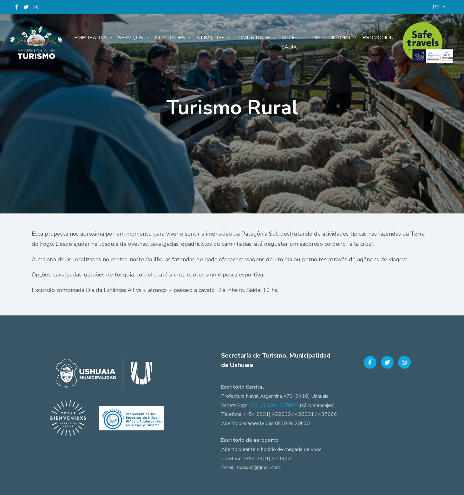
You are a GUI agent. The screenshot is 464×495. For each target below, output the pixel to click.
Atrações (209, 38)
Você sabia (285, 43)
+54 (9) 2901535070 (273, 405)
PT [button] (437, 6)
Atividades (169, 38)
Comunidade (251, 38)
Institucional (332, 38)
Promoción (377, 38)
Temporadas (90, 38)
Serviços (131, 38)
